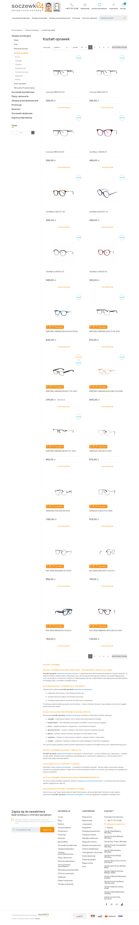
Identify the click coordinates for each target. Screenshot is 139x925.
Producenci (62, 831)
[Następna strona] (119, 47)
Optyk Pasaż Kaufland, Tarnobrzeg (114, 882)
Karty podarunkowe (66, 861)
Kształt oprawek (21, 53)
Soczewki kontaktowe (21, 18)
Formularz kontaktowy (113, 817)
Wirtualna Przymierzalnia (24, 88)
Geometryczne (21, 72)
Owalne (18, 64)
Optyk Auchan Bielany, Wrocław (113, 837)
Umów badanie (64, 827)
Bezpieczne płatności (91, 845)
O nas (60, 817)
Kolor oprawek (20, 83)
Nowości (16, 109)
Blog (60, 820)
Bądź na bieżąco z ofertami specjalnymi (31, 813)
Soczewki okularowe (22, 113)
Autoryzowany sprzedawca (64, 866)
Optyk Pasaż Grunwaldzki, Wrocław (115, 846)
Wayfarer (19, 76)
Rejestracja (87, 820)
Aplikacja (61, 877)
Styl (15, 44)
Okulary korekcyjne (39, 18)
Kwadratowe (20, 68)
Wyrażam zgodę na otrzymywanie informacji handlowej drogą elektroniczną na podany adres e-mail (34, 821)
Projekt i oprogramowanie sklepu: (26, 919)
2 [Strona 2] (94, 47)
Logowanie (87, 824)
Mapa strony (87, 863)
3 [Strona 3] (99, 47)
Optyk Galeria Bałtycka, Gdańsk (114, 893)
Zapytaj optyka (89, 859)
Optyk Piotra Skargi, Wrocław (112, 856)
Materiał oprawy (21, 48)
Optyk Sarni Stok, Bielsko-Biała (115, 867)
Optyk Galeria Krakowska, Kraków (115, 877)
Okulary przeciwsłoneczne (60, 18)
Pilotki (17, 79)
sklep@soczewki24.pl (116, 824)
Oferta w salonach (89, 18)
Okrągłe (18, 60)
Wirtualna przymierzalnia (68, 870)
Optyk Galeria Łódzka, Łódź (114, 888)
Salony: (110, 827)
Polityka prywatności (91, 831)
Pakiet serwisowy (65, 880)
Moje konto (87, 817)
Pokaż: (75, 47)
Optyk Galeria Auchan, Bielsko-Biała (114, 872)
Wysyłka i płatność (90, 838)
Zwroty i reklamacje (90, 849)
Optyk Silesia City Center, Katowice (115, 862)
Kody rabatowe (89, 856)
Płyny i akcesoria (20, 96)
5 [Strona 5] (108, 47)
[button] (33, 132)
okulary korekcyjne (64, 673)
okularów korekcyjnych (83, 689)
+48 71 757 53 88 (114, 820)
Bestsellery (63, 842)
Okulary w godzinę (65, 884)
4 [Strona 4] (103, 47)
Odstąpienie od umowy (92, 852)
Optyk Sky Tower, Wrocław (115, 841)
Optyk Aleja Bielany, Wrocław (112, 832)
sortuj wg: (46, 47)
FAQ (84, 866)
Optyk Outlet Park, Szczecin (112, 898)
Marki (16, 40)
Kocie (17, 57)
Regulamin (86, 827)
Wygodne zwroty (89, 842)
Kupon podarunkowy (22, 117)
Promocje (76, 18)
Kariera (61, 824)
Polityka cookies (89, 835)
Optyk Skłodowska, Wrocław (112, 851)
